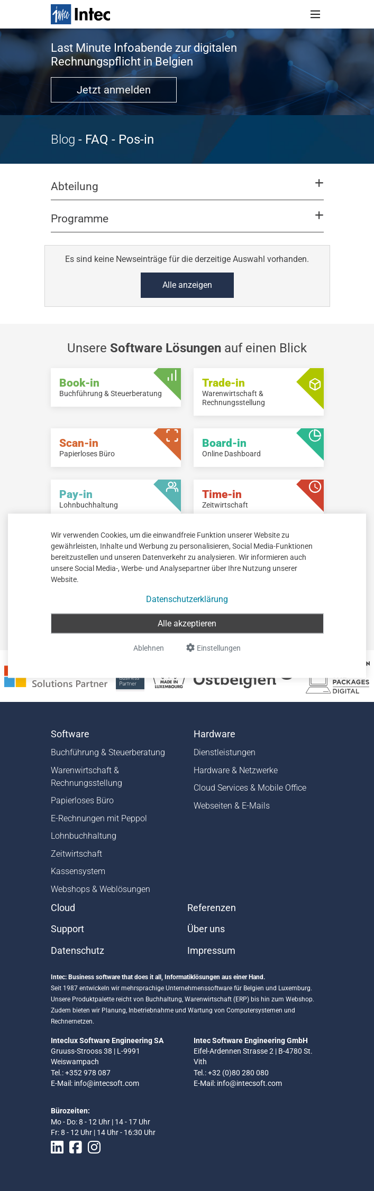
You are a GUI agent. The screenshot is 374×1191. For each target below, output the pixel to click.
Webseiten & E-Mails (232, 806)
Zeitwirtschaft (76, 854)
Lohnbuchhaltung (83, 836)
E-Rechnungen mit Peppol (99, 818)
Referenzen (211, 908)
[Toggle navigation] (315, 14)
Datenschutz (77, 950)
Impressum (211, 950)
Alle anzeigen (187, 285)
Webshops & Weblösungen (100, 889)
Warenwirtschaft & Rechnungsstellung (86, 776)
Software (70, 734)
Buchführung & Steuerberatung (108, 752)
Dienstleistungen (225, 752)
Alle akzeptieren (187, 623)
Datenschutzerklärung (187, 599)
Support (67, 929)
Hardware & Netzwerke (236, 770)
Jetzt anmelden (114, 89)
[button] (187, 191)
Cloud (63, 908)
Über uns (206, 929)
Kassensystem (78, 871)
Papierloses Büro (82, 800)
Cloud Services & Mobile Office (250, 788)
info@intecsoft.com (106, 1083)
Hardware (214, 734)
